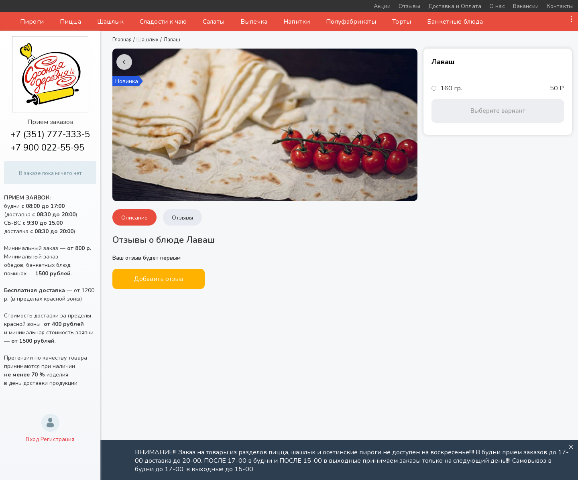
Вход (32, 439)
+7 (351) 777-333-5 (50, 134)
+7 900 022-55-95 (47, 148)
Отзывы (182, 218)
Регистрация (58, 439)
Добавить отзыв (158, 279)
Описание (134, 218)
